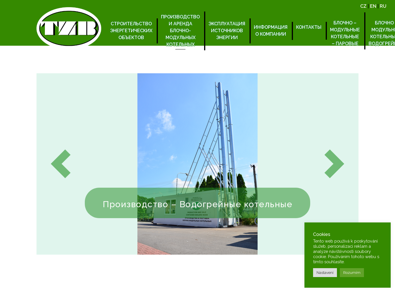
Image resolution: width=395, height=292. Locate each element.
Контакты (308, 27)
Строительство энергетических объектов (131, 30)
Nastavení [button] (325, 272)
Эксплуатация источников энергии (226, 30)
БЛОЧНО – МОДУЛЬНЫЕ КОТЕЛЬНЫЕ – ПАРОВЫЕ (345, 33)
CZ (363, 6)
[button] (61, 164)
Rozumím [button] (352, 272)
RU (383, 6)
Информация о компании (270, 30)
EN (373, 6)
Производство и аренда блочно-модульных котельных (180, 30)
